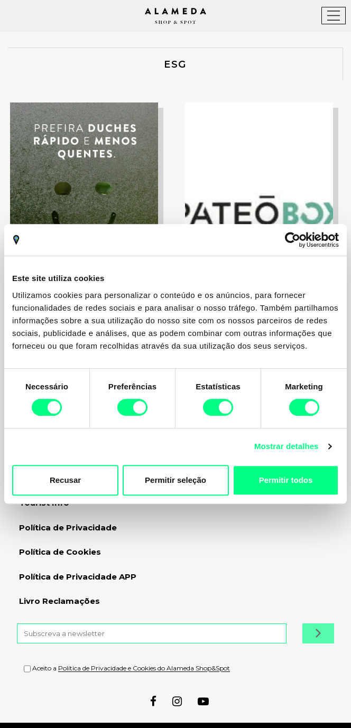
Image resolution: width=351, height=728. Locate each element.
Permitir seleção (175, 479)
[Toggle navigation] (333, 15)
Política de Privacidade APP (77, 577)
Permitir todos (286, 479)
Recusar (65, 479)
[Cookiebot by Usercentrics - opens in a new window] (292, 240)
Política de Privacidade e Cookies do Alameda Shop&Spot (144, 669)
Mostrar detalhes (286, 446)
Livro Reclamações (59, 601)
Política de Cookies (60, 552)
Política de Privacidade (68, 527)
